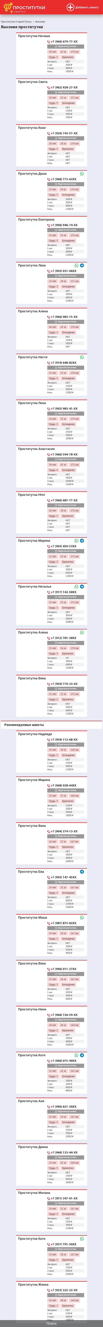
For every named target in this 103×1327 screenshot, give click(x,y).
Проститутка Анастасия (36, 449)
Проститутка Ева (31, 872)
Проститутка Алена (33, 311)
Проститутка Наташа (34, 36)
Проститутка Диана (33, 1147)
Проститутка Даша (32, 174)
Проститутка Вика (32, 678)
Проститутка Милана (34, 1193)
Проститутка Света (32, 82)
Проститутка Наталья (34, 586)
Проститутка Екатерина (36, 219)
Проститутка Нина (32, 1009)
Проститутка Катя (31, 1055)
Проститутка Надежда (35, 734)
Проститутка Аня (31, 1101)
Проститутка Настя (32, 357)
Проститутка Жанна (33, 1284)
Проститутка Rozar (32, 128)
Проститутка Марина (34, 541)
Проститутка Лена (32, 403)
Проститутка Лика (32, 265)
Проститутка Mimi (31, 495)
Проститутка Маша (32, 917)
